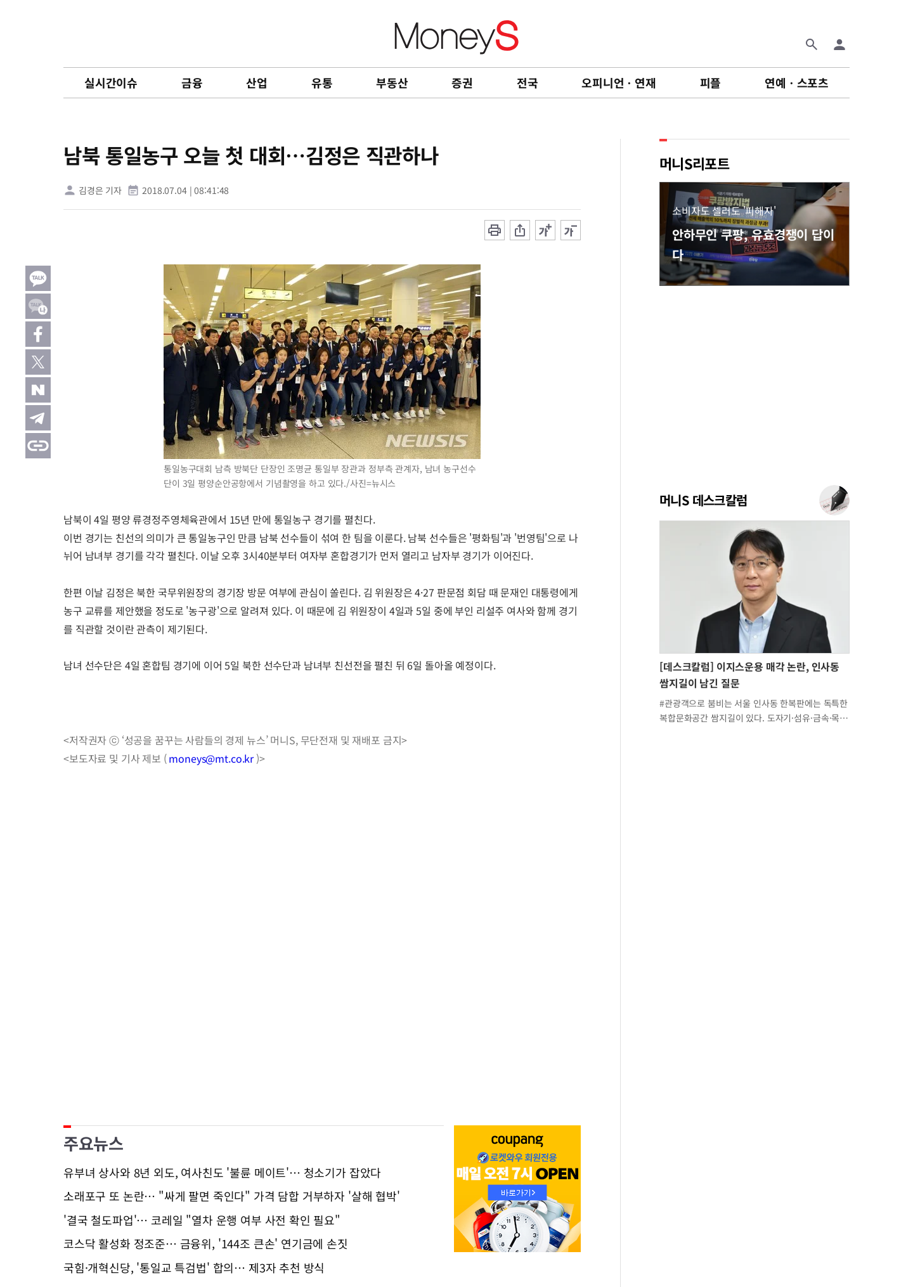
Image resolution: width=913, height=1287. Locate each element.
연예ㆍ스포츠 (797, 82)
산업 (257, 82)
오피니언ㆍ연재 (618, 82)
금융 (192, 82)
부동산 (392, 82)
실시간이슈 (111, 82)
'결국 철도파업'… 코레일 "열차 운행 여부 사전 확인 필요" (201, 1220)
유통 (322, 82)
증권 (462, 82)
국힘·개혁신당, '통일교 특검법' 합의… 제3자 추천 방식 (194, 1268)
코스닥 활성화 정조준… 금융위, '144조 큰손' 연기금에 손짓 (205, 1244)
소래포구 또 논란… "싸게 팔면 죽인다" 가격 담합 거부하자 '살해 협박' (231, 1196)
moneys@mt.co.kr (211, 758)
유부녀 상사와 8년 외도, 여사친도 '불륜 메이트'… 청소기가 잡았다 (222, 1173)
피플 (711, 82)
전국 (527, 82)
